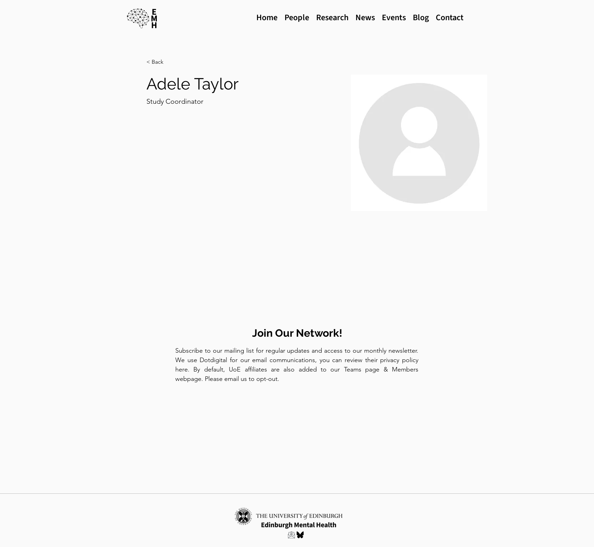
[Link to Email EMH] (291, 534)
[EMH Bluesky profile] (300, 534)
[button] (160, 62)
